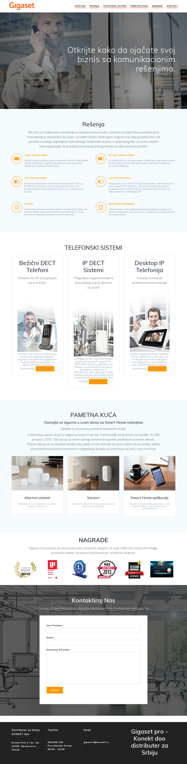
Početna (80, 6)
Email (50, 637)
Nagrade (157, 6)
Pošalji (54, 690)
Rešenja (94, 6)
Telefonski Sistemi (115, 6)
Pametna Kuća (139, 6)
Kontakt (172, 6)
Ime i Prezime (55, 625)
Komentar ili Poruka (59, 649)
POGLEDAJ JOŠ (45, 369)
